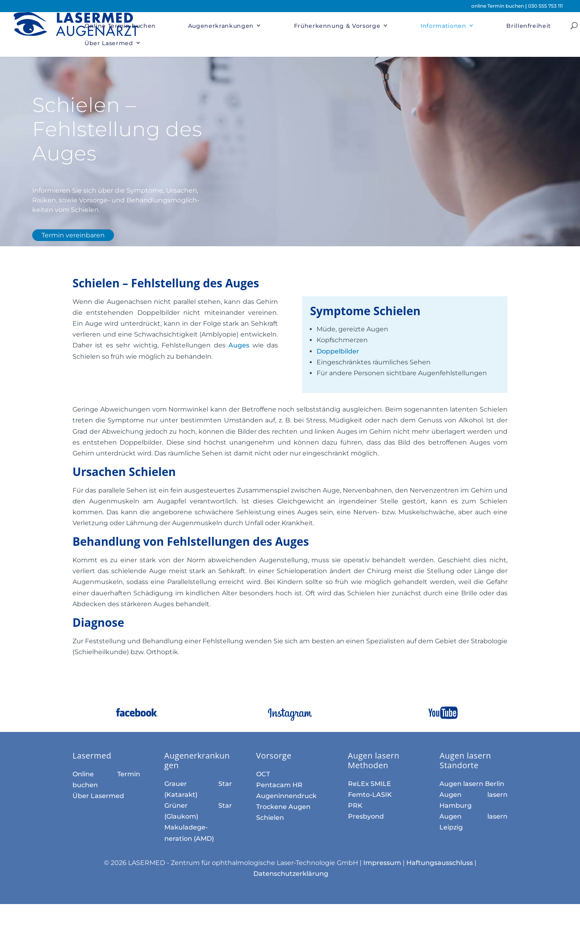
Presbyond (366, 816)
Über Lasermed (109, 43)
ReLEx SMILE (369, 784)
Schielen (270, 817)
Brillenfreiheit (528, 25)
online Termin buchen (498, 6)
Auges (240, 345)
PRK (355, 805)
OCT (263, 774)
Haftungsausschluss (439, 863)
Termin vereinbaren (73, 235)
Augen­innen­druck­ (286, 796)
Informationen (443, 25)
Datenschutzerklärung (290, 873)
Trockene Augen (283, 807)
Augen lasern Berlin (471, 784)
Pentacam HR (279, 785)
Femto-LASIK (370, 794)
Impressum (382, 863)
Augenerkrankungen (221, 25)
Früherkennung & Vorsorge (337, 25)
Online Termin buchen (120, 25)
